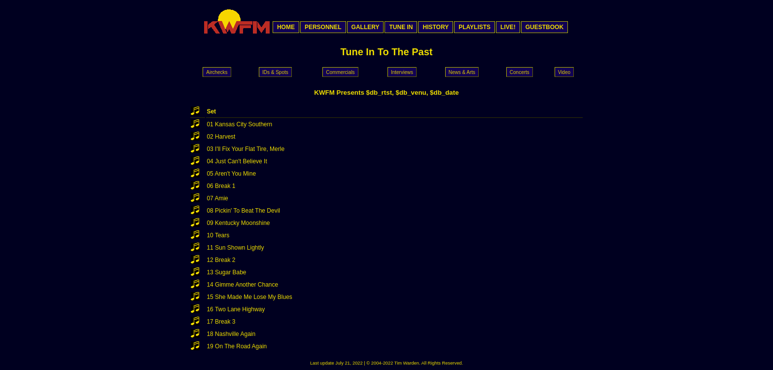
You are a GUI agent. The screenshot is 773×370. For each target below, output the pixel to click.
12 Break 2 (221, 260)
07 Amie (217, 198)
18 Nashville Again (231, 334)
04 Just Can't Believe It (237, 161)
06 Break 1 (221, 186)
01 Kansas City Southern (239, 124)
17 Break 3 (221, 321)
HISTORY (435, 27)
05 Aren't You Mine (231, 173)
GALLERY (365, 27)
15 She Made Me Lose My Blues (249, 297)
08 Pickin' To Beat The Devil (243, 210)
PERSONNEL (323, 27)
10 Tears (218, 235)
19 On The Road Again (237, 346)
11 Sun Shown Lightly (235, 247)
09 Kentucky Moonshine (238, 223)
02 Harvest (221, 136)
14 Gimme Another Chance (242, 284)
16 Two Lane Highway (236, 309)
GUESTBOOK (544, 27)
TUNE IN (401, 27)
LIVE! (508, 27)
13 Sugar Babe (226, 272)
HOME (286, 27)
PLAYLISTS (474, 27)
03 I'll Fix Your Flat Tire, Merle (245, 149)
